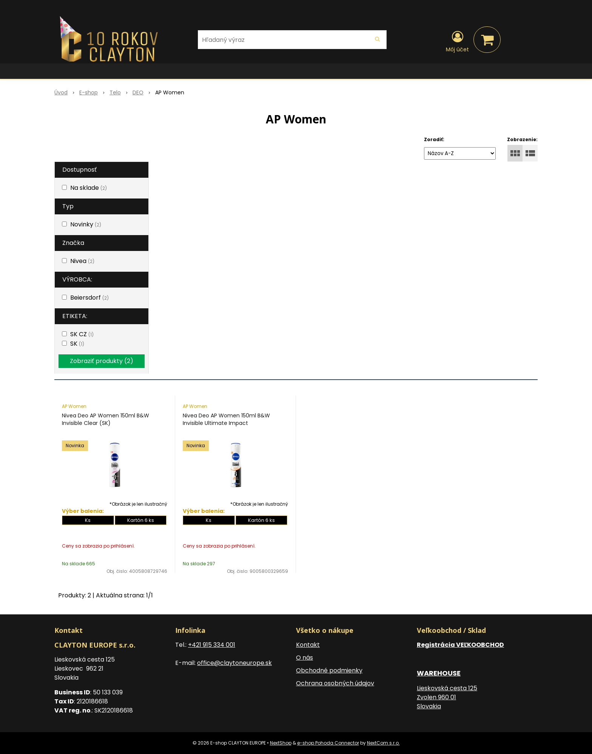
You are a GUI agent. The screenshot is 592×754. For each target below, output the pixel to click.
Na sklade (88, 187)
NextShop (280, 743)
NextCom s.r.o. (383, 743)
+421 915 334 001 (211, 644)
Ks (88, 520)
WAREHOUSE (439, 673)
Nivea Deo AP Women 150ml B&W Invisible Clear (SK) (105, 419)
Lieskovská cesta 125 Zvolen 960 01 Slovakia (447, 697)
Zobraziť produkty (101, 361)
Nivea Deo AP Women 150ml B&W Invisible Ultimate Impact (226, 419)
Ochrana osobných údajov (335, 683)
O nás (304, 657)
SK (77, 343)
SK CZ (82, 334)
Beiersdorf (89, 297)
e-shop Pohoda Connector (328, 743)
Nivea (82, 261)
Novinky (85, 224)
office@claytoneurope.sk (234, 663)
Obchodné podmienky (329, 670)
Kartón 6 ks (140, 520)
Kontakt (308, 644)
